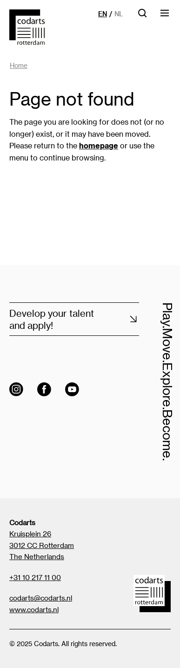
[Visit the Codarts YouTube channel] (72, 389)
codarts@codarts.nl (40, 598)
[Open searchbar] (142, 16)
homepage (98, 145)
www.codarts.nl (34, 609)
